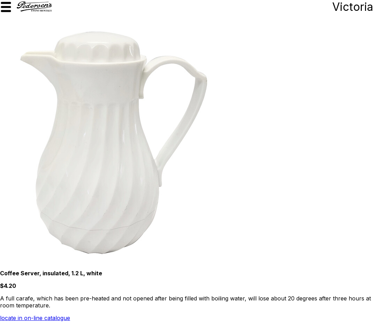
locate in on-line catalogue (35, 317)
